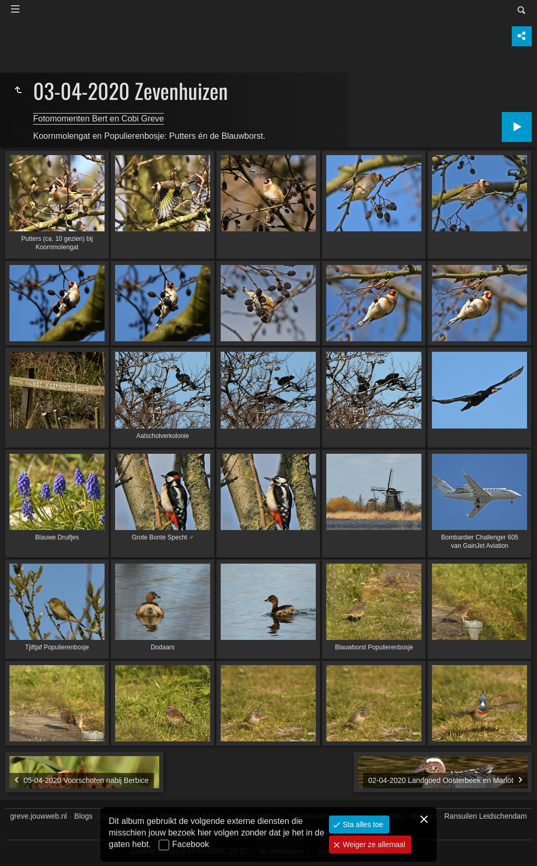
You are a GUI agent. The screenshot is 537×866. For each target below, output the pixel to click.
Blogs (83, 816)
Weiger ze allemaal (372, 844)
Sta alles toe (361, 824)
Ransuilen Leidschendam (486, 816)
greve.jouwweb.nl (38, 816)
